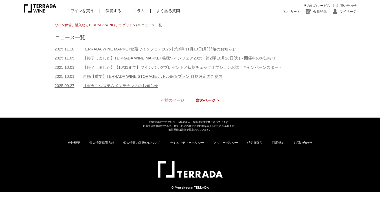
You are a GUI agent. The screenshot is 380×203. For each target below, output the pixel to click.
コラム (139, 10)
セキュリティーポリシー (187, 142)
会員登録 (320, 12)
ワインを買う (82, 10)
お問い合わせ (346, 6)
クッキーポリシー (225, 142)
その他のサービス (316, 6)
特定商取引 (255, 142)
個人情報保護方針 (101, 142)
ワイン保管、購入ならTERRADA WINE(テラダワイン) (96, 25)
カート (295, 12)
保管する (113, 10)
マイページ (348, 12)
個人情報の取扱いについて (142, 142)
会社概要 (74, 142)
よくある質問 (168, 10)
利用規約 (278, 142)
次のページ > (207, 100)
